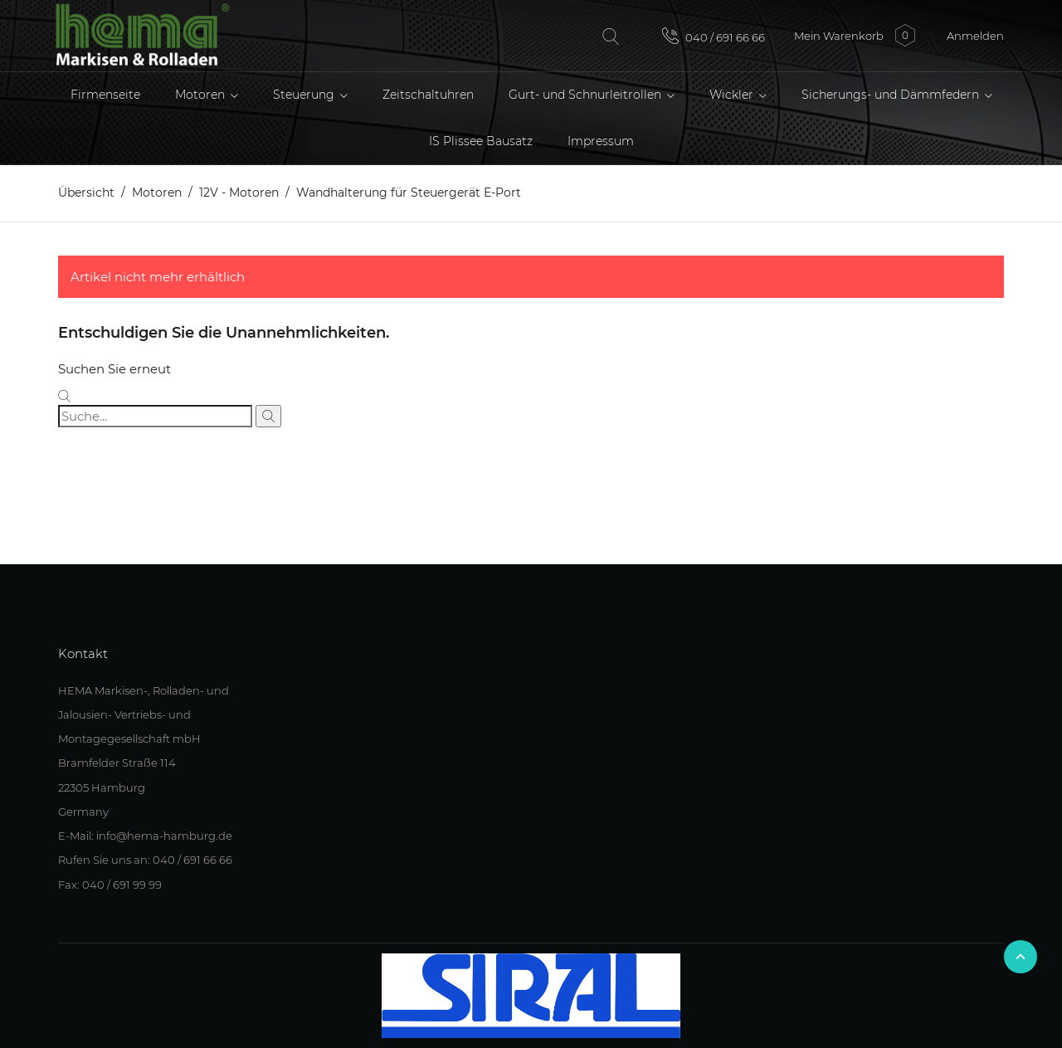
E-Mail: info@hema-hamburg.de (145, 835)
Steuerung (305, 94)
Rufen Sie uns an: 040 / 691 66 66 (145, 859)
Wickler (733, 94)
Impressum (601, 141)
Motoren (201, 94)
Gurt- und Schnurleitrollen (587, 94)
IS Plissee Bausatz (481, 141)
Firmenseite (105, 94)
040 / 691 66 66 (713, 36)
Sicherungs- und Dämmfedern (891, 94)
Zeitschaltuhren (428, 94)
